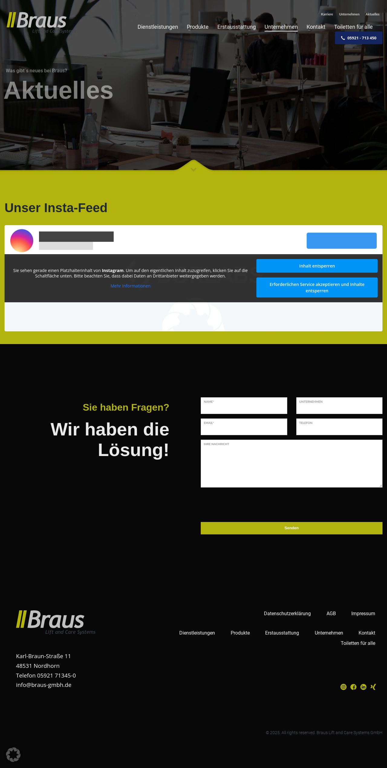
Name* (209, 401)
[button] (13, 754)
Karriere (327, 14)
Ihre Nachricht (216, 444)
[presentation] (247, 504)
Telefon (306, 423)
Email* (209, 423)
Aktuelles (372, 14)
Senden (292, 528)
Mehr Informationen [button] (130, 286)
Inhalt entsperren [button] (317, 266)
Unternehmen (349, 14)
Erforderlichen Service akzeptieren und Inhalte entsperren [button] (317, 287)
